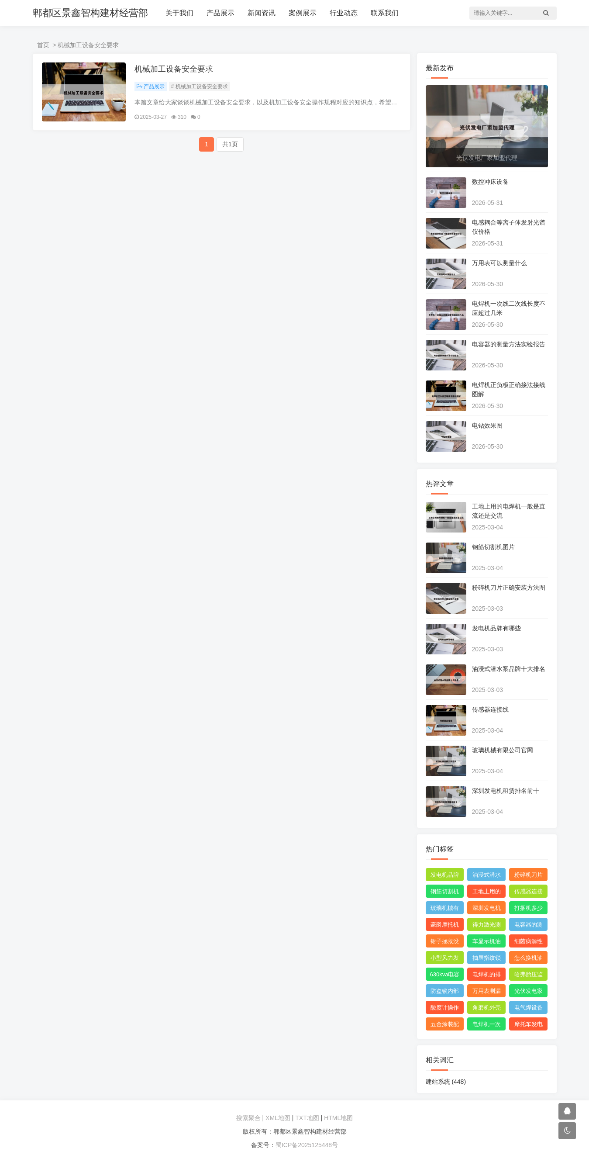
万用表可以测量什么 (499, 262)
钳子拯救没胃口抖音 (445, 943)
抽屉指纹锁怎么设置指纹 (486, 959)
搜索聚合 (248, 1117)
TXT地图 (307, 1117)
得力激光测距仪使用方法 (486, 926)
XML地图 (277, 1117)
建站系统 (446, 1081)
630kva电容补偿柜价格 (445, 976)
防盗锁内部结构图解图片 (445, 992)
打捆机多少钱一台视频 (528, 909)
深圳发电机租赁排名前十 (505, 790)
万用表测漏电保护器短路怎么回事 (486, 992)
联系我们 (385, 13)
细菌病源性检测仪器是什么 (528, 943)
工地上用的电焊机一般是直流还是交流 (486, 893)
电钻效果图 (487, 425)
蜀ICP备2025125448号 (307, 1144)
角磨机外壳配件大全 (486, 1009)
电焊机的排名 (486, 976)
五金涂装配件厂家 (445, 1026)
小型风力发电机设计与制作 (445, 959)
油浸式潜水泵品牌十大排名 (508, 668)
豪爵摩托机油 (445, 926)
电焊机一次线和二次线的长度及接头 (486, 1026)
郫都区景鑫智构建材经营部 (90, 12)
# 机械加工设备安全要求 (199, 86)
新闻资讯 (262, 13)
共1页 (230, 144)
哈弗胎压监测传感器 (528, 976)
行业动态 (344, 13)
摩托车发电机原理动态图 (528, 1026)
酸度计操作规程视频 (445, 1009)
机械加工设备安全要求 (173, 69)
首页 (43, 44)
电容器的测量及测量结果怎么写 (528, 926)
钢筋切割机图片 (493, 546)
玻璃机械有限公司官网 (502, 750)
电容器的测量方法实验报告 (508, 344)
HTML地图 (338, 1117)
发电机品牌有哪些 (496, 628)
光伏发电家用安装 (528, 992)
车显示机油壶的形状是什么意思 (486, 943)
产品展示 (220, 13)
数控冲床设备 (490, 181)
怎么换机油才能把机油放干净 (528, 959)
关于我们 (179, 13)
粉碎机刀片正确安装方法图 (508, 587)
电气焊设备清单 (528, 1009)
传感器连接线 (490, 709)
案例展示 (303, 13)
